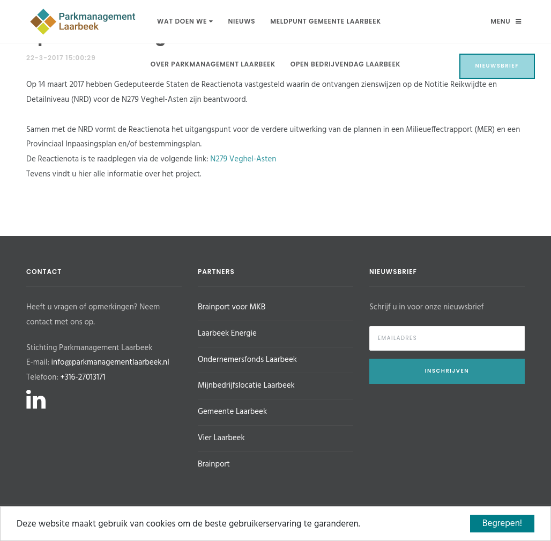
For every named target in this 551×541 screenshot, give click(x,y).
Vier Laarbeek (221, 438)
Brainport (214, 464)
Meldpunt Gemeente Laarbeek (325, 21)
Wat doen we (185, 21)
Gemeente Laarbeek (232, 411)
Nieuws (241, 21)
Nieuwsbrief (497, 66)
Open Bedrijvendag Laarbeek (345, 64)
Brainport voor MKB (231, 307)
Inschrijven (447, 371)
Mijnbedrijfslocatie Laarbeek (246, 385)
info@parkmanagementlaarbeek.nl (110, 362)
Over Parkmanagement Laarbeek (213, 64)
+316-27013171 (82, 377)
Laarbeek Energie (227, 333)
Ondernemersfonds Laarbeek (247, 359)
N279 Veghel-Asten (243, 159)
